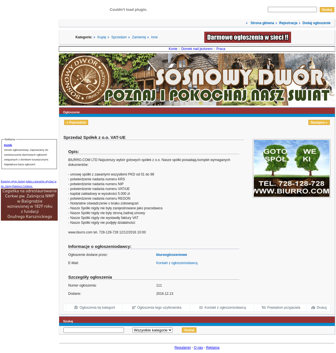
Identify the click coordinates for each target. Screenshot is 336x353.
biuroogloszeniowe (171, 255)
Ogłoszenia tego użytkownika (159, 308)
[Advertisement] (295, 238)
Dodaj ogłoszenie (316, 23)
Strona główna (262, 23)
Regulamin (183, 348)
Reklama (212, 348)
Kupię (102, 37)
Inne (154, 37)
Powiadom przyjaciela (283, 308)
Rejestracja (288, 23)
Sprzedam (119, 37)
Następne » (319, 122)
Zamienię (139, 37)
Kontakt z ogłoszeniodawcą (176, 263)
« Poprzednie (76, 122)
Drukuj (322, 308)
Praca (220, 49)
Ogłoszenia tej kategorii (97, 308)
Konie (173, 49)
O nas (198, 348)
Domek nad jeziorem (197, 49)
